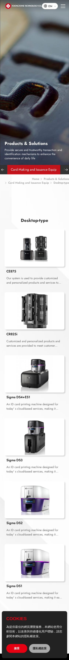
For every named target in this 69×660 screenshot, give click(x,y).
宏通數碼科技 (26, 6)
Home (35, 179)
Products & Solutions (56, 179)
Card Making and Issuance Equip (33, 169)
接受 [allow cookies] (17, 648)
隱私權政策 (40, 648)
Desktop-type (61, 183)
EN (50, 6)
